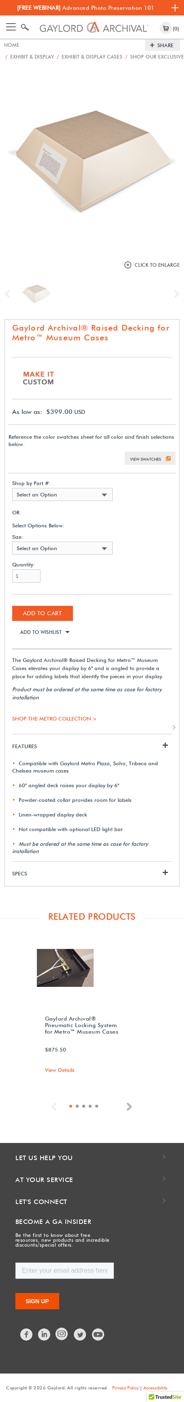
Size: (17, 536)
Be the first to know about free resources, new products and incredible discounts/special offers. (62, 1239)
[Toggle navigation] (11, 27)
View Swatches (145, 458)
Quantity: (23, 564)
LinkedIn (44, 1334)
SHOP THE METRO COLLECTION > (54, 718)
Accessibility (155, 1387)
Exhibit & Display (31, 56)
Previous (9, 293)
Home (12, 45)
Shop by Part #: (31, 482)
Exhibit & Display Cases (94, 56)
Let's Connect (41, 1201)
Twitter (80, 1334)
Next (175, 293)
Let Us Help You (44, 1157)
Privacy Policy (125, 1387)
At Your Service (44, 1179)
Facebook (27, 1334)
